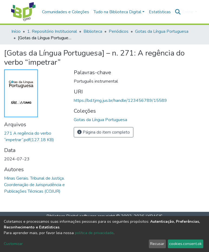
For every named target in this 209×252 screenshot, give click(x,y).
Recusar (157, 243)
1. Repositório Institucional (52, 31)
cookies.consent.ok (185, 243)
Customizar (13, 243)
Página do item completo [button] (103, 132)
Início (16, 31)
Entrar (188, 12)
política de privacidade (94, 232)
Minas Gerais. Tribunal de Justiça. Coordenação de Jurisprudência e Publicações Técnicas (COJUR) (34, 184)
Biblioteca (92, 31)
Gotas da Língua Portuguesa (161, 31)
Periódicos (118, 31)
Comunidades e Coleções (65, 12)
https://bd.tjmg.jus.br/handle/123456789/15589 (120, 101)
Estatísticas (160, 12)
